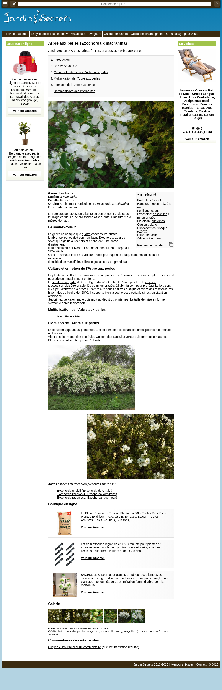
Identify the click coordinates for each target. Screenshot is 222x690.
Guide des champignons (147, 34)
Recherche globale (150, 245)
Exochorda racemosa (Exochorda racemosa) (87, 497)
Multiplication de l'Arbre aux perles (77, 78)
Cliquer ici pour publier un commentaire (74, 647)
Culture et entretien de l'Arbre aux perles (81, 72)
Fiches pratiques (17, 34)
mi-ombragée (146, 217)
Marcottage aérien (69, 316)
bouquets (58, 333)
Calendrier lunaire (116, 34)
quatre (86, 234)
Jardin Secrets (57, 50)
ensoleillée (160, 214)
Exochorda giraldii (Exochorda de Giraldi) (84, 490)
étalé (159, 200)
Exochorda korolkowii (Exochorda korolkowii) (87, 494)
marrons (146, 336)
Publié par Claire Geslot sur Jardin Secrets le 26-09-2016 (80, 628)
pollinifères (152, 330)
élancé (148, 200)
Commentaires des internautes (74, 91)
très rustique (158, 228)
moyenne (156, 203)
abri (121, 285)
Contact (201, 664)
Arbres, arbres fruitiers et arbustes (94, 50)
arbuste (88, 213)
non (158, 238)
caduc (155, 210)
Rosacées (67, 200)
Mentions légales (182, 664)
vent (132, 285)
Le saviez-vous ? (65, 66)
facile (154, 235)
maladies (145, 255)
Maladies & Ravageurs (85, 34)
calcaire (150, 282)
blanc (153, 224)
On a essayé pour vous (182, 34)
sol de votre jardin (64, 282)
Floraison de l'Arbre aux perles (74, 84)
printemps (158, 221)
